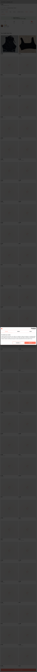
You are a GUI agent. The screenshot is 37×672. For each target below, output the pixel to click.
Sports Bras (3, 14)
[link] (32, 22)
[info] (21, 12)
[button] (5, 22)
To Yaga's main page (18, 670)
